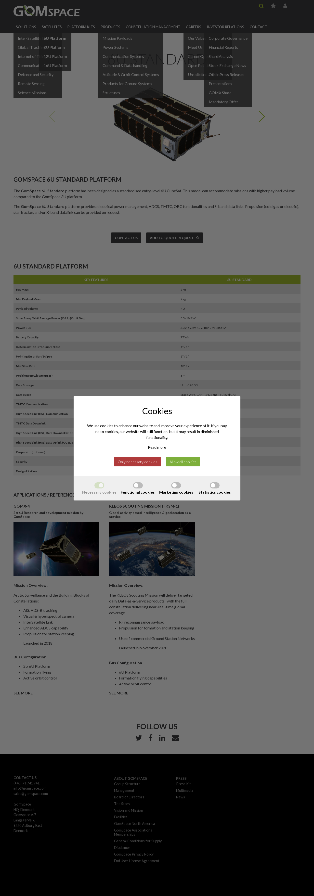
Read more (157, 447)
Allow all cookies (183, 461)
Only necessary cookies (137, 461)
